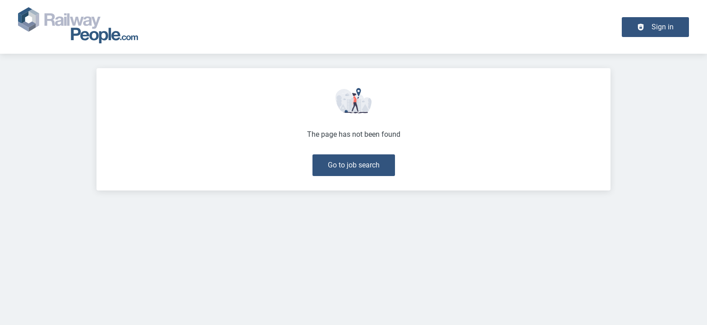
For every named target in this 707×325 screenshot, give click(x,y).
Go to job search (354, 165)
